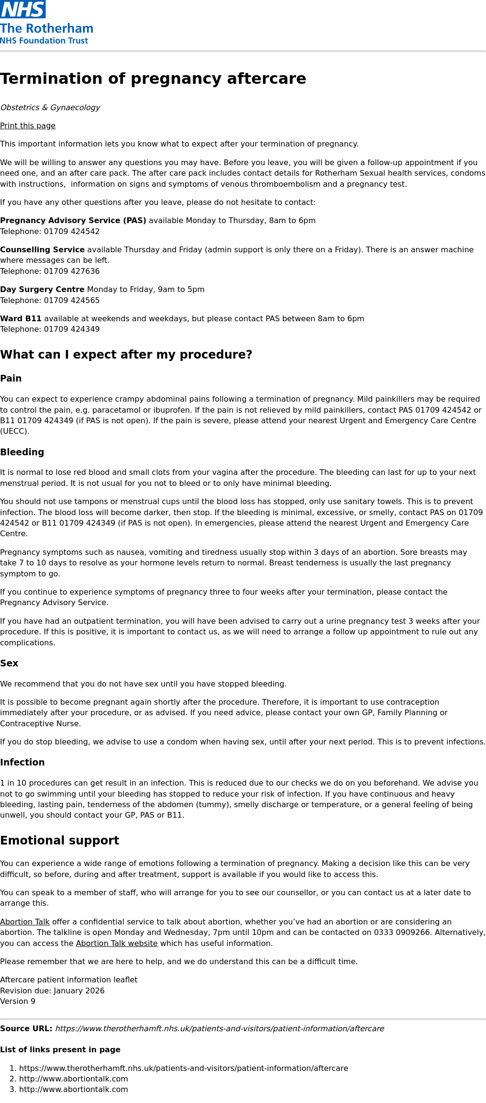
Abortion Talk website (117, 943)
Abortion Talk (25, 921)
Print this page (27, 125)
